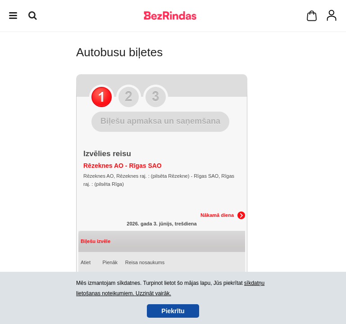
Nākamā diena (217, 215)
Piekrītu (172, 311)
